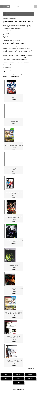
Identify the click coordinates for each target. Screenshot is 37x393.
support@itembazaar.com (21, 59)
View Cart (6, 6)
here (13, 59)
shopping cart (20, 74)
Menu (7, 14)
